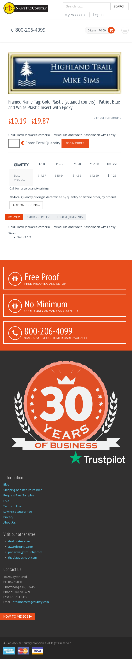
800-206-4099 (48, 331)
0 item (92, 30)
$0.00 (102, 30)
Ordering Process (38, 217)
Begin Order (75, 143)
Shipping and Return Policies (22, 490)
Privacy (8, 517)
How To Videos (17, 616)
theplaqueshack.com (22, 557)
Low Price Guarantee (17, 512)
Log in (98, 14)
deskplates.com (19, 541)
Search (119, 6)
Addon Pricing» (26, 205)
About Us (9, 522)
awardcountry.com (21, 547)
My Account (75, 14)
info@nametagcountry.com (30, 602)
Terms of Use (12, 506)
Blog (6, 484)
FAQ (6, 501)
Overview (14, 217)
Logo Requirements (70, 217)
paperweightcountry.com (25, 552)
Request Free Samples (18, 495)
